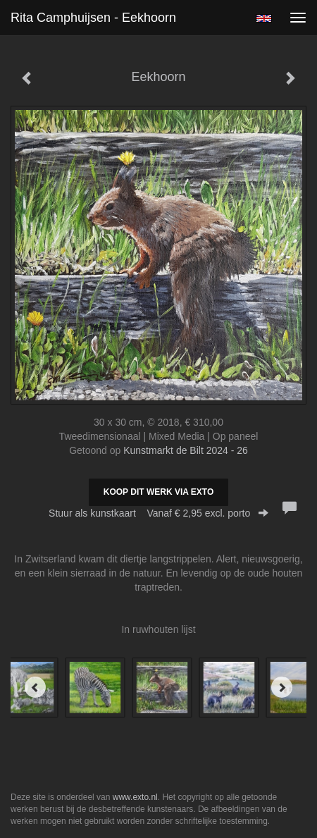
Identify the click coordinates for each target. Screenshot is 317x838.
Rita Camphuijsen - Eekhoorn (93, 18)
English (264, 18)
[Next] (281, 687)
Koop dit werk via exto (158, 492)
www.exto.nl (135, 797)
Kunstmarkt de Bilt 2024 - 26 (185, 450)
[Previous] (35, 687)
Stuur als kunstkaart (158, 513)
